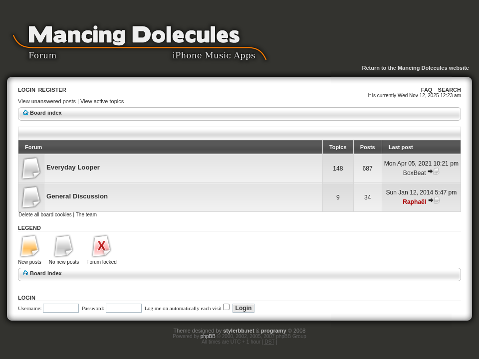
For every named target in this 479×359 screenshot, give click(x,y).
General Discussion (77, 196)
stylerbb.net (238, 331)
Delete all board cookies (45, 214)
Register (52, 90)
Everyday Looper (73, 167)
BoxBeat (414, 173)
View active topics (102, 101)
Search (449, 90)
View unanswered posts (47, 101)
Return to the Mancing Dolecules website (415, 68)
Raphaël (414, 201)
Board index (46, 113)
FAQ (427, 90)
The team (86, 214)
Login (26, 90)
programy (273, 331)
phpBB (208, 336)
